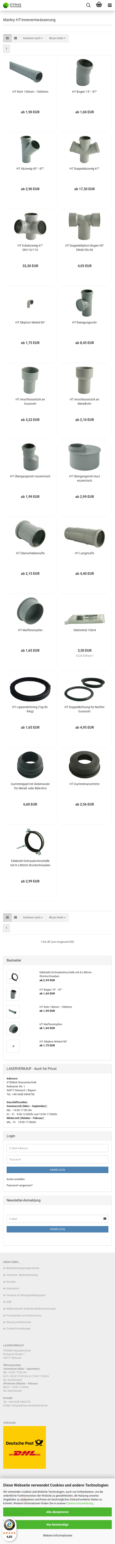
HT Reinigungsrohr (84, 322)
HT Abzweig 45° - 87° (30, 168)
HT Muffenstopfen (30, 630)
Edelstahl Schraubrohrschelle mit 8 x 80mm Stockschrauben (30, 863)
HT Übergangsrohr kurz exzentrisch (84, 478)
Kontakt (11, 1281)
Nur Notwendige (57, 1524)
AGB (8, 1301)
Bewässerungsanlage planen (22, 1268)
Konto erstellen (16, 1179)
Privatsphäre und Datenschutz (23, 1315)
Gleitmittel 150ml (84, 630)
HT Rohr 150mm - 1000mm (30, 91)
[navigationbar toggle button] (109, 5)
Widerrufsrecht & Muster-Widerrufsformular (31, 1308)
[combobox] (33, 38)
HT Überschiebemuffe (30, 553)
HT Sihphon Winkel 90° (30, 322)
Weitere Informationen (57, 1535)
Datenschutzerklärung (79, 1503)
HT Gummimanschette (84, 784)
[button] (7, 38)
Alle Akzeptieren (57, 1512)
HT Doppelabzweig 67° (84, 168)
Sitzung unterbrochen (18, 1322)
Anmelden (57, 1169)
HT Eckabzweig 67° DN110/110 (30, 247)
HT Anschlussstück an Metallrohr (84, 401)
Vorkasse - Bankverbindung (22, 1274)
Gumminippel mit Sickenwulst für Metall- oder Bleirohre (30, 786)
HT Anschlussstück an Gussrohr (30, 401)
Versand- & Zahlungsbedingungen (25, 1295)
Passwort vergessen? (20, 1185)
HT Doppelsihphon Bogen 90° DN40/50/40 (84, 247)
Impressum (12, 1288)
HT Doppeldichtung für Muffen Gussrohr (84, 709)
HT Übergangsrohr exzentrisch (30, 476)
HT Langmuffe (84, 553)
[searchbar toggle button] (88, 5)
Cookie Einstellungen (18, 1328)
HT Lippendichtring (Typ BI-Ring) (30, 709)
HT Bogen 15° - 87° (84, 91)
